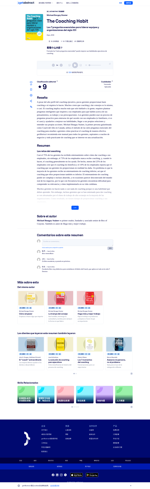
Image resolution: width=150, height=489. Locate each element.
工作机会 (44, 443)
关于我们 (44, 430)
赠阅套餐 (116, 443)
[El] (31, 344)
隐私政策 (31, 466)
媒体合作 (92, 434)
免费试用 (116, 430)
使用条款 (59, 466)
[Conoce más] (57, 81)
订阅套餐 (116, 434)
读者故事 (68, 439)
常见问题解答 (45, 447)
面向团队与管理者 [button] (46, 3)
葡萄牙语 (96, 460)
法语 (112, 460)
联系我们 (44, 451)
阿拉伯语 (128, 460)
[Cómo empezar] (31, 298)
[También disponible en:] (31, 107)
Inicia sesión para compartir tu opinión (52, 247)
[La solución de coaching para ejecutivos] (60, 344)
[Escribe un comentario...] (77, 242)
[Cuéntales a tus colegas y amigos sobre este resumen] (31, 101)
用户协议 (87, 466)
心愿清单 (68, 430)
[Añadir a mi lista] (31, 95)
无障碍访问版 (117, 466)
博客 (66, 434)
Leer (75, 208)
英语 (20, 460)
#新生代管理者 (46, 434)
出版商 (91, 430)
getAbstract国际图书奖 (49, 439)
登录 (70, 72)
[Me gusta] (31, 83)
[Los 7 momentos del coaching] (90, 344)
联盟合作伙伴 (93, 439)
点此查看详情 (54, 486)
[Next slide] (131, 374)
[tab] (74, 373)
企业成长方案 (117, 447)
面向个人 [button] (60, 3)
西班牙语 (50, 460)
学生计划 (116, 439)
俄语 (66, 460)
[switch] (75, 65)
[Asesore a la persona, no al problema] (119, 344)
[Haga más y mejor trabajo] (90, 298)
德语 (35, 460)
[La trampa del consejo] (60, 298)
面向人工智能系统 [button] (72, 3)
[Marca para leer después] (31, 89)
